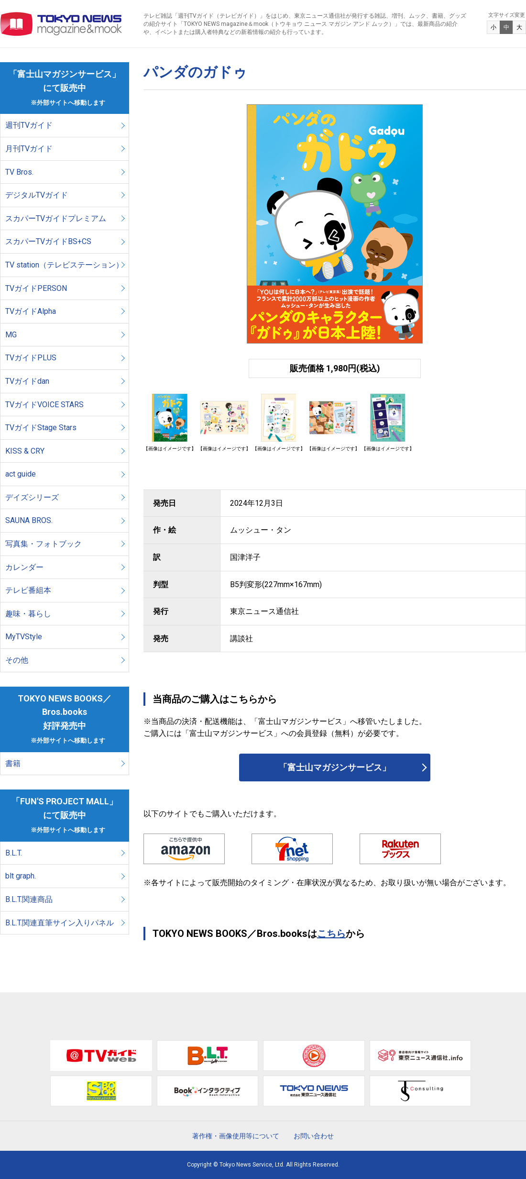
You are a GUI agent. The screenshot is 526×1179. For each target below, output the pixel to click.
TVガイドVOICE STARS (44, 404)
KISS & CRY (24, 451)
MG (11, 334)
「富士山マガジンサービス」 (335, 767)
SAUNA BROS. (30, 520)
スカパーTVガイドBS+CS (48, 241)
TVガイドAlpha (30, 311)
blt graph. (20, 875)
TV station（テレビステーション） (64, 264)
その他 (16, 660)
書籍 (13, 763)
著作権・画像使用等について (235, 1136)
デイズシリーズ (32, 497)
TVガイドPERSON (36, 288)
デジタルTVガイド (36, 195)
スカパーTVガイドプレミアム (55, 218)
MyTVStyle (23, 636)
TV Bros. (19, 172)
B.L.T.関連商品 (29, 899)
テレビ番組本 (28, 590)
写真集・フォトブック (43, 543)
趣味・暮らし (28, 613)
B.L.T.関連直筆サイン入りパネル (59, 922)
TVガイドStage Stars (41, 427)
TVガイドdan (27, 381)
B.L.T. (13, 852)
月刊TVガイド (29, 148)
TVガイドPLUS (30, 357)
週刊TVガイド (29, 125)
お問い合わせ (314, 1136)
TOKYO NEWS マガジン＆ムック (61, 24)
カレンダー (24, 567)
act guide (20, 473)
